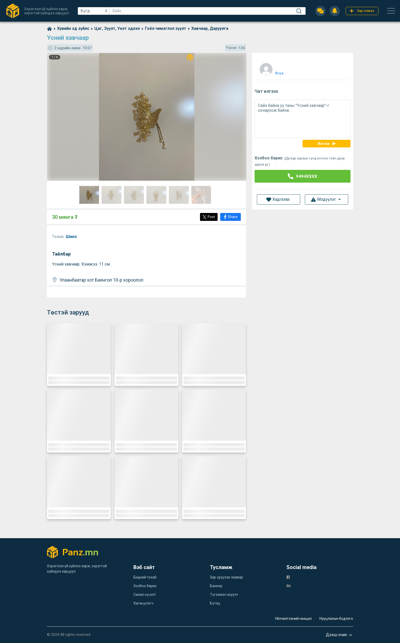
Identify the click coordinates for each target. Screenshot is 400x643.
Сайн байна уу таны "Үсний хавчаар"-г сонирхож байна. (303, 119)
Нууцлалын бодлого (336, 618)
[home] (49, 28)
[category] (70, 28)
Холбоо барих (145, 586)
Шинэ (72, 236)
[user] (271, 68)
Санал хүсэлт (144, 594)
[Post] (209, 217)
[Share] (230, 217)
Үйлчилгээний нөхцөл (293, 618)
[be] (288, 585)
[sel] (93, 11)
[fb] (288, 576)
